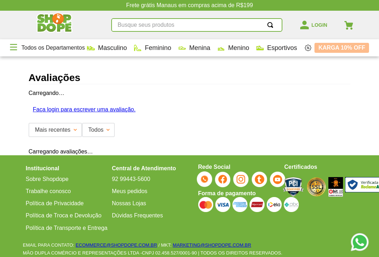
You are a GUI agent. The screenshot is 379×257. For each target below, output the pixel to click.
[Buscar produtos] (271, 25)
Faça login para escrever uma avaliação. (84, 109)
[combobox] (196, 25)
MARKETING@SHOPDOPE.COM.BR (212, 245)
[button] (13, 47)
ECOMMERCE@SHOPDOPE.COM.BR (116, 245)
